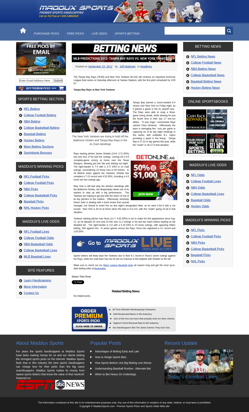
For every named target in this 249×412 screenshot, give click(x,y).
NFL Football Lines (36, 231)
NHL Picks (198, 261)
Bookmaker (100, 268)
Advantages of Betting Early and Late (117, 351)
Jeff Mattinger (128, 66)
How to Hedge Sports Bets (110, 357)
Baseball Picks (34, 201)
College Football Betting (40, 115)
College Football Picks (39, 182)
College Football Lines (206, 181)
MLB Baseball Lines (37, 256)
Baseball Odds (201, 200)
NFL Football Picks (36, 176)
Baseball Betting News (206, 81)
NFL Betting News (203, 56)
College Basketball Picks (40, 195)
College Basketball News (208, 75)
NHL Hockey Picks (36, 207)
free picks (75, 33)
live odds (99, 33)
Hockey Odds (200, 206)
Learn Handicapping (37, 280)
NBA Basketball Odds (38, 244)
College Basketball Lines (40, 250)
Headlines (146, 66)
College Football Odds (39, 238)
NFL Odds (198, 175)
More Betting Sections (39, 146)
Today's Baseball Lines (192, 377)
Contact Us (31, 293)
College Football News (206, 62)
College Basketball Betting (41, 127)
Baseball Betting (35, 134)
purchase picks (46, 33)
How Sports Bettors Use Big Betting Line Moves (123, 362)
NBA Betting (32, 121)
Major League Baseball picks (118, 265)
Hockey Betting (34, 140)
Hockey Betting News (205, 87)
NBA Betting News (203, 69)
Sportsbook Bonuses (38, 152)
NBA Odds (198, 187)
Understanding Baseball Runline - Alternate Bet (123, 368)
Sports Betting (127, 33)
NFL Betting (32, 109)
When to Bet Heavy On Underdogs (115, 374)
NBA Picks (31, 189)
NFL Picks (198, 230)
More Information (35, 286)
